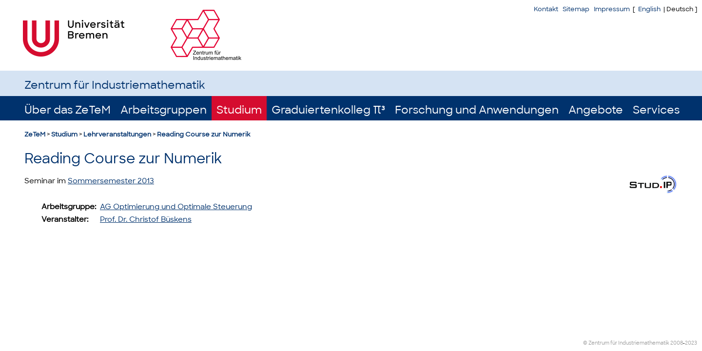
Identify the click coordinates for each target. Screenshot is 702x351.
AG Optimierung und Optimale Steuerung (176, 207)
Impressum (612, 9)
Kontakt (546, 9)
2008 (676, 343)
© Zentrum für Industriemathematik (626, 343)
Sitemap (576, 9)
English (649, 9)
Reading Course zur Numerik (203, 134)
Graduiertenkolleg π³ (328, 110)
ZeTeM (34, 134)
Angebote (595, 110)
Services (656, 110)
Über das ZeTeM (67, 110)
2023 (691, 343)
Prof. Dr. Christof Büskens (146, 219)
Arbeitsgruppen (163, 110)
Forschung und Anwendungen (477, 110)
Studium (239, 110)
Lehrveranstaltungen (117, 134)
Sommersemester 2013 (111, 181)
